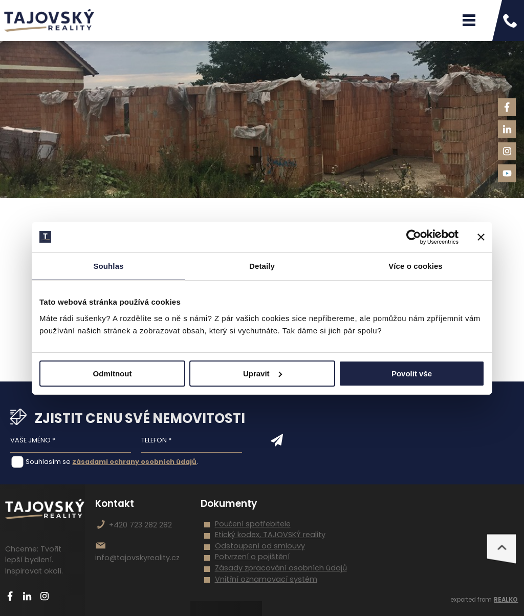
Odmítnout (112, 373)
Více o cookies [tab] (415, 266)
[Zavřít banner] (481, 237)
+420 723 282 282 (140, 525)
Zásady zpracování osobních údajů (281, 568)
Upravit (262, 373)
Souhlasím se (48, 461)
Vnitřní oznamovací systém (266, 579)
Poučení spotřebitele (253, 524)
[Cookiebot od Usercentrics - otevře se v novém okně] (413, 237)
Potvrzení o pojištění (252, 556)
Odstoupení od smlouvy (260, 546)
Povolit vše (411, 373)
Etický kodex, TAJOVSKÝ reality (270, 534)
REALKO (506, 600)
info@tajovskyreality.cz (137, 558)
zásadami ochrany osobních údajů (134, 461)
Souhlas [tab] (108, 266)
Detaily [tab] (262, 266)
